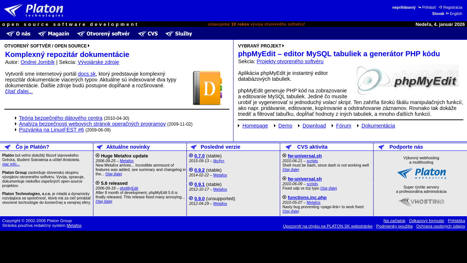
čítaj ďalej (113, 174)
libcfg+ (219, 161)
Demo (285, 126)
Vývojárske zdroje (98, 62)
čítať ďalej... (19, 91)
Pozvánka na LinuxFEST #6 (51, 130)
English (453, 14)
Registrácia (450, 7)
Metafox (127, 161)
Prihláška (457, 220)
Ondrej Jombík (37, 62)
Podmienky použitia (394, 226)
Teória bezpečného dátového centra (61, 118)
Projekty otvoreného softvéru (290, 61)
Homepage (255, 126)
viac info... (11, 164)
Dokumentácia (378, 126)
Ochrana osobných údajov (440, 226)
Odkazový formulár (426, 220)
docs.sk (87, 74)
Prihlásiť (426, 7)
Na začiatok (394, 220)
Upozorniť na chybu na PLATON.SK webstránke (328, 226)
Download (314, 126)
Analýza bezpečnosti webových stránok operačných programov (92, 124)
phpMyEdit (129, 188)
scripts (312, 161)
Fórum (343, 126)
